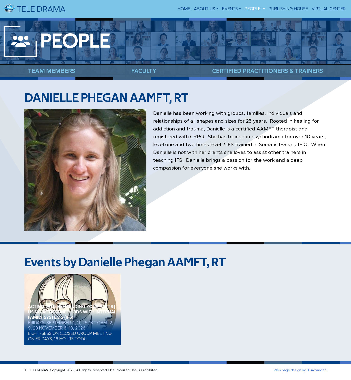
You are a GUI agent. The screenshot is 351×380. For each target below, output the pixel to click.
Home (184, 8)
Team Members (51, 70)
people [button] (253, 8)
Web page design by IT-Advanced (300, 370)
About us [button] (204, 8)
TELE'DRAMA (34, 8)
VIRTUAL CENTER (329, 8)
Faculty (143, 70)
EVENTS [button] (230, 8)
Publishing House (288, 8)
